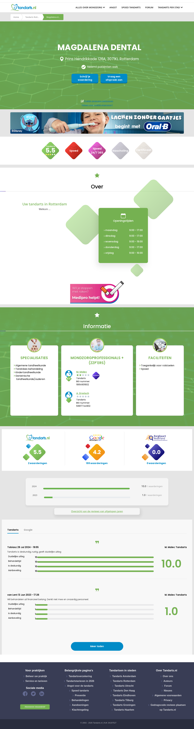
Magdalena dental (55, 17)
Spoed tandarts (131, 7)
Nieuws (168, 690)
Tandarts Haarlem (124, 709)
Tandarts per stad (169, 7)
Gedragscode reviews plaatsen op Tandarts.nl (168, 707)
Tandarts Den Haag (124, 690)
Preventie (80, 695)
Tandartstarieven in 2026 (80, 681)
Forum (149, 7)
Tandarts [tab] (13, 529)
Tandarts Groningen (124, 705)
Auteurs (167, 681)
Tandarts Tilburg (124, 700)
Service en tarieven (36, 681)
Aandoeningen (80, 705)
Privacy (168, 700)
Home (16, 17)
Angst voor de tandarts (80, 686)
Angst (113, 7)
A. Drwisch (82, 393)
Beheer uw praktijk (36, 676)
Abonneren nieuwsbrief (35, 707)
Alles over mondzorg (89, 7)
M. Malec (81, 372)
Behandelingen (80, 700)
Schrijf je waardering (85, 78)
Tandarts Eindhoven (124, 695)
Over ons (168, 676)
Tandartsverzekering (80, 676)
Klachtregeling (80, 709)
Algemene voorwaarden (168, 695)
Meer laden (97, 646)
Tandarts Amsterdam (124, 676)
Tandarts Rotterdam (33, 17)
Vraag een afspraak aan (114, 78)
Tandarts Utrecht (124, 686)
